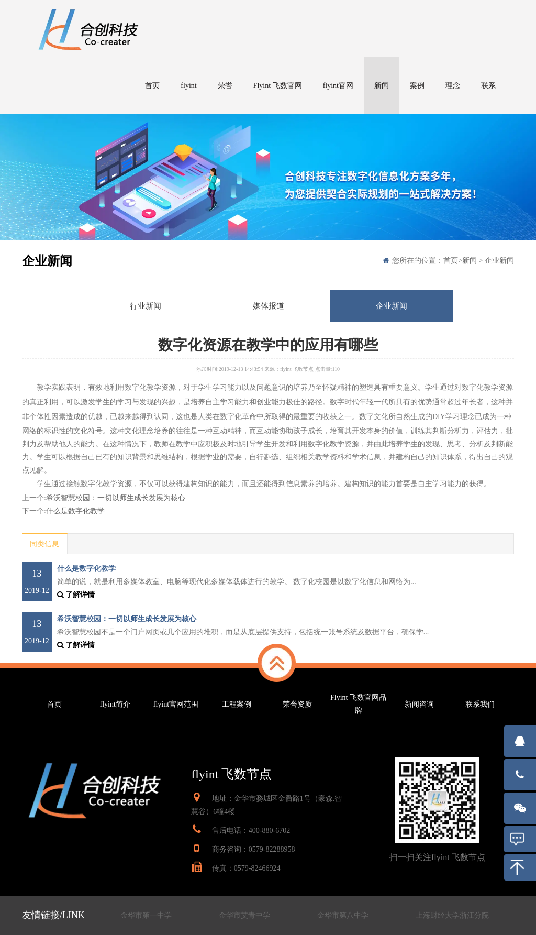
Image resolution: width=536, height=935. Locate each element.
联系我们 (480, 704)
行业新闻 (145, 306)
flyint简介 (115, 704)
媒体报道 (268, 306)
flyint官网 (338, 86)
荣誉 (225, 86)
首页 (152, 86)
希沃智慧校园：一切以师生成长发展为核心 (115, 498)
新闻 (381, 86)
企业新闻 (499, 261)
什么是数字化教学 (75, 511)
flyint (188, 86)
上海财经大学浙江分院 (452, 915)
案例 (417, 86)
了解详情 (76, 595)
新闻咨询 (419, 704)
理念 (452, 86)
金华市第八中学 (342, 915)
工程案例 (236, 704)
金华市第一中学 (146, 915)
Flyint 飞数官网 (277, 86)
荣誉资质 (297, 704)
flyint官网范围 (175, 704)
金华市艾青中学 (244, 915)
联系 (488, 86)
